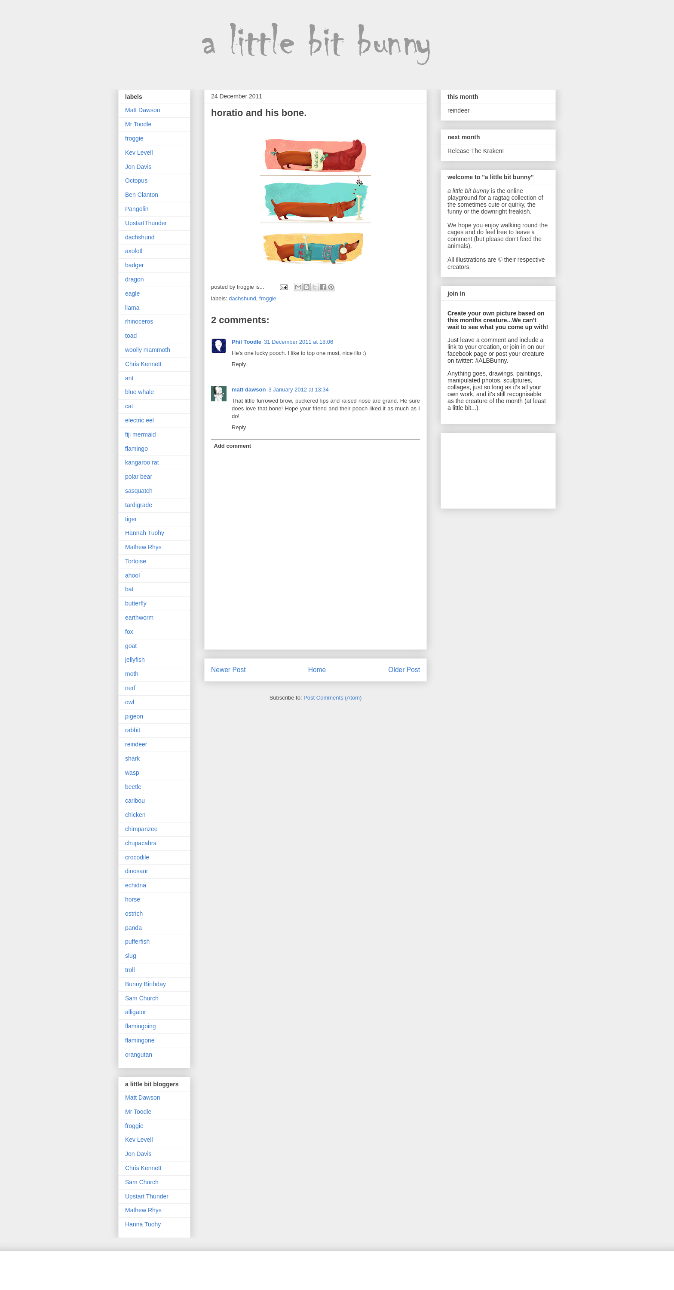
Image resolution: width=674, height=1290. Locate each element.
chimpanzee (141, 828)
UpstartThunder (146, 223)
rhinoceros (139, 321)
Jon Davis (138, 166)
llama (132, 307)
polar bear (138, 476)
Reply (239, 364)
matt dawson (249, 389)
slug (130, 955)
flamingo (136, 448)
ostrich (134, 913)
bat (129, 589)
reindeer (136, 744)
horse (132, 899)
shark (132, 758)
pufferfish (137, 941)
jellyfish (135, 659)
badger (134, 265)
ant (129, 378)
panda (133, 927)
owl (129, 702)
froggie (267, 298)
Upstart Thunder (146, 1196)
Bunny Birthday (145, 984)
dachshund (242, 298)
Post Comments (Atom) (332, 697)
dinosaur (136, 871)
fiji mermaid (140, 434)
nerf (130, 688)
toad (131, 335)
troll (130, 969)
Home (317, 669)
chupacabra (140, 843)
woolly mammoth (147, 349)
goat (131, 645)
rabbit (132, 730)
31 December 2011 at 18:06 (298, 342)
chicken (135, 814)
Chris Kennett (143, 364)
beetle (133, 786)
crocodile (137, 857)
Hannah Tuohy (144, 532)
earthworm (139, 617)
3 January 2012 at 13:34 (298, 389)
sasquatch (139, 490)
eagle (132, 293)
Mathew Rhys (143, 547)
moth (131, 673)
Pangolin (137, 208)
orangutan (138, 1054)
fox (129, 631)
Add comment (232, 446)
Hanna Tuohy (143, 1224)
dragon (134, 279)
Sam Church (142, 998)
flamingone (140, 1040)
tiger (131, 519)
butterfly (136, 603)
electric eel (139, 420)
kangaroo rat (142, 462)
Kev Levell (139, 152)
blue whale (139, 391)
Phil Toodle (246, 342)
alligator (135, 1012)
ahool (132, 575)
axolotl (133, 251)
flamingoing (140, 1026)
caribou (135, 800)
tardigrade (138, 504)
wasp (132, 772)
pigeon (134, 716)
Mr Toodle (138, 124)
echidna (135, 885)
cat (129, 406)
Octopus (136, 180)
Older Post (404, 669)
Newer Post (228, 669)
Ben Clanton (141, 194)
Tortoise (135, 561)
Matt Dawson (142, 110)
